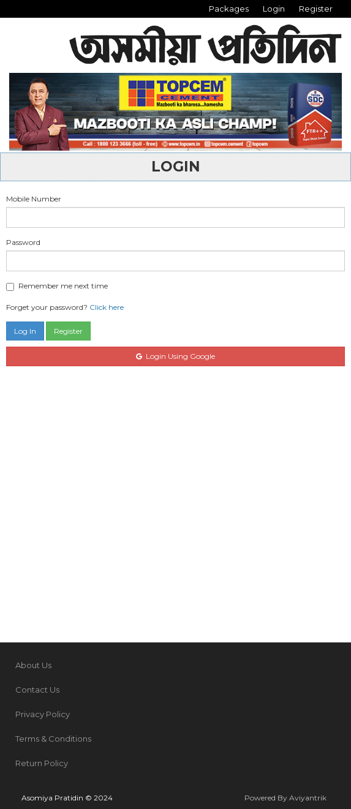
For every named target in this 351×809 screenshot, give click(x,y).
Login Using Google (175, 356)
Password (23, 242)
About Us (33, 665)
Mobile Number (33, 198)
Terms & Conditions (53, 738)
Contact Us (37, 689)
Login (274, 8)
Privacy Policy (42, 714)
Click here (106, 307)
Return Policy (41, 763)
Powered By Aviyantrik (285, 797)
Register (316, 8)
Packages (229, 8)
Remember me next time (57, 286)
